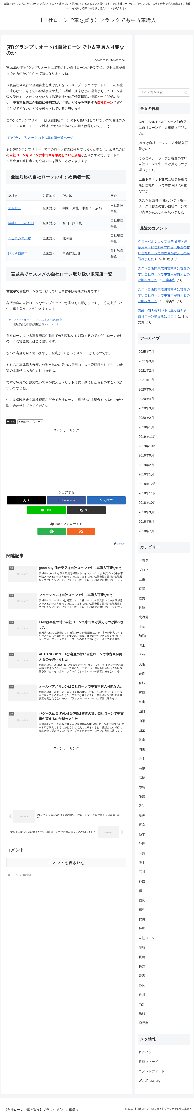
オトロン (14, 208)
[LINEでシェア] (46, 510)
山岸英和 (168, 280)
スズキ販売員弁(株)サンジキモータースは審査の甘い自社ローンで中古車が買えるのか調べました (163, 206)
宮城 (11, 421)
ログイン (145, 1052)
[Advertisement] (66, 458)
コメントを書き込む (66, 866)
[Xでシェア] (26, 500)
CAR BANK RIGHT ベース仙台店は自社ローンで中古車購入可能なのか (163, 127)
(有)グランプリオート (30, 421)
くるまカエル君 (19, 238)
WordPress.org (149, 1080)
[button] (86, 510)
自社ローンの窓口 (21, 223)
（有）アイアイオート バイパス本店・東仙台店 (34, 319)
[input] (164, 92)
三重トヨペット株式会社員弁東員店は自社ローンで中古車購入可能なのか (163, 185)
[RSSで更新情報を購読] (70, 531)
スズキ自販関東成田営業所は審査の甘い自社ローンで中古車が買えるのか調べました (164, 274)
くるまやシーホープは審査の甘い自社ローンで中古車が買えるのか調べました (163, 164)
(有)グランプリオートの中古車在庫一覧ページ (39, 137)
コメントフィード (152, 1071)
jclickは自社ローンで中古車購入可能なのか (163, 145)
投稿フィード (148, 1062)
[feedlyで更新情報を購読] (62, 531)
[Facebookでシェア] (66, 500)
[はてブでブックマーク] (106, 500)
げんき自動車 (18, 253)
